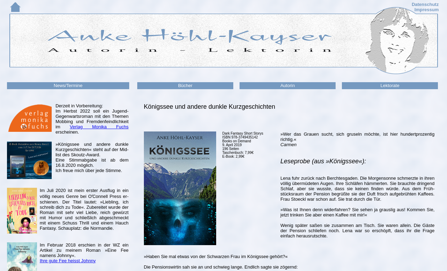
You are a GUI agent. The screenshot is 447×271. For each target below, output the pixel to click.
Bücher (185, 85)
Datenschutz (425, 4)
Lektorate (389, 85)
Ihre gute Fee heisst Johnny (68, 260)
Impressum (427, 9)
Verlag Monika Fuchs (99, 126)
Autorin (287, 85)
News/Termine (68, 85)
